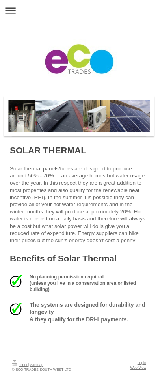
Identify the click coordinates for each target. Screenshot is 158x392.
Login (142, 363)
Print (20, 365)
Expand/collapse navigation (79, 10)
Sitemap (36, 365)
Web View (138, 368)
